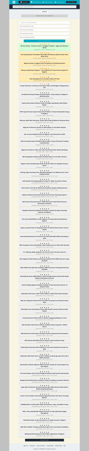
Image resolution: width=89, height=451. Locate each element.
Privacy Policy (50, 445)
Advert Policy (58, 445)
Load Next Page (44, 440)
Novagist (39, 89)
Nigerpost (39, 122)
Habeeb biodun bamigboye (39, 176)
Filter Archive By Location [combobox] (26, 33)
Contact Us (32, 445)
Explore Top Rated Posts (44, 41)
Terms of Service (41, 445)
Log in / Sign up (71, 2)
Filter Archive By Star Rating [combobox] (27, 37)
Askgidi (39, 151)
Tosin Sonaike (38, 58)
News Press (39, 295)
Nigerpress (37, 49)
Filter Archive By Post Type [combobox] (27, 26)
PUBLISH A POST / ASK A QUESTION (44, 15)
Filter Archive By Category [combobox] (26, 30)
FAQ (64, 445)
